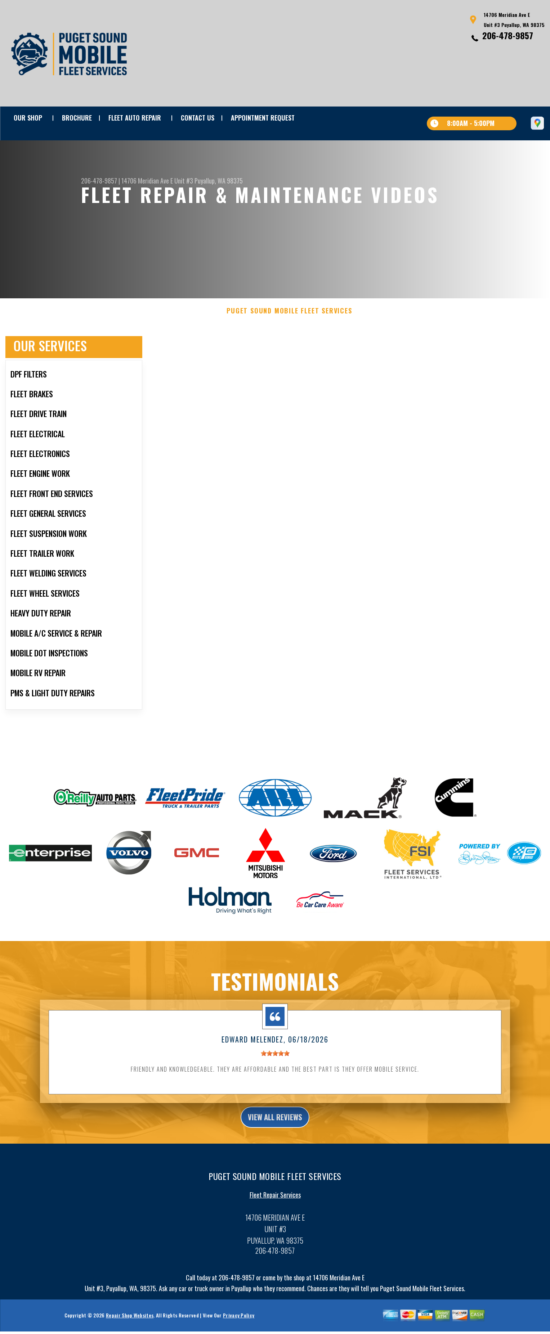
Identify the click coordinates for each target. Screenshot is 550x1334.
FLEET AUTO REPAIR (134, 117)
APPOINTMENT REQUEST (263, 117)
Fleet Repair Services (275, 1210)
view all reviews (275, 1130)
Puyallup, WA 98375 (218, 180)
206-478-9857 (507, 35)
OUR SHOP (28, 117)
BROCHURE (77, 117)
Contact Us (197, 117)
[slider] (275, 1066)
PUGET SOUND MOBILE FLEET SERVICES (289, 323)
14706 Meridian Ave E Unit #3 (157, 180)
